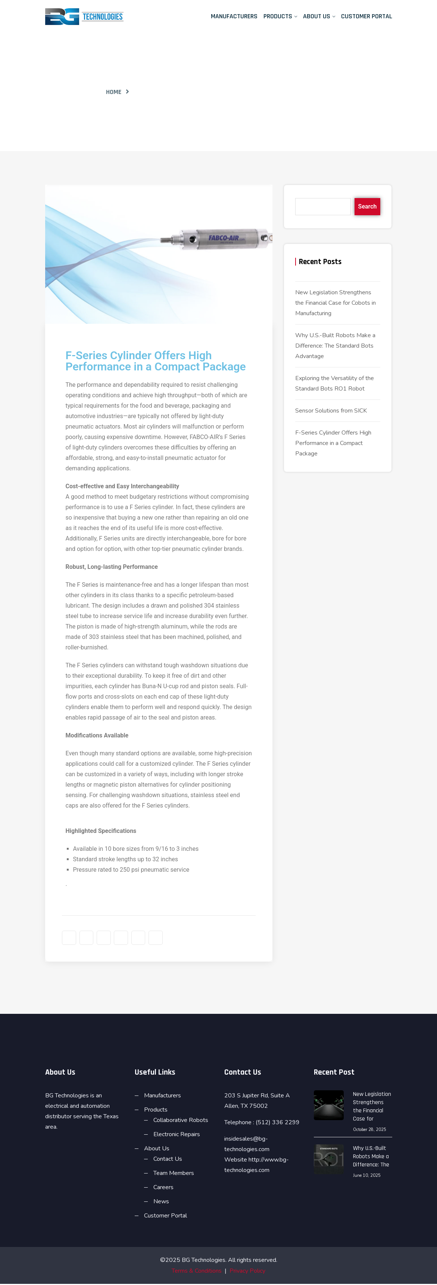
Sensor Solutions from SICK (331, 411)
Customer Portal (366, 16)
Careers (163, 1188)
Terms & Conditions (197, 1272)
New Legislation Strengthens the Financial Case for (372, 1107)
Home (113, 92)
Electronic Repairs (176, 1135)
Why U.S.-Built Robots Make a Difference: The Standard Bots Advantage (335, 345)
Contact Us (167, 1160)
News (161, 1202)
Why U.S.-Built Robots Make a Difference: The (371, 1157)
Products (277, 16)
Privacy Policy (247, 1272)
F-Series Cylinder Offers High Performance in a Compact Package (333, 443)
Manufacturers (234, 16)
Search (367, 206)
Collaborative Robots (180, 1121)
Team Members (173, 1174)
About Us (316, 16)
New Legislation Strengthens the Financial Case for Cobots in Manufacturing (335, 302)
